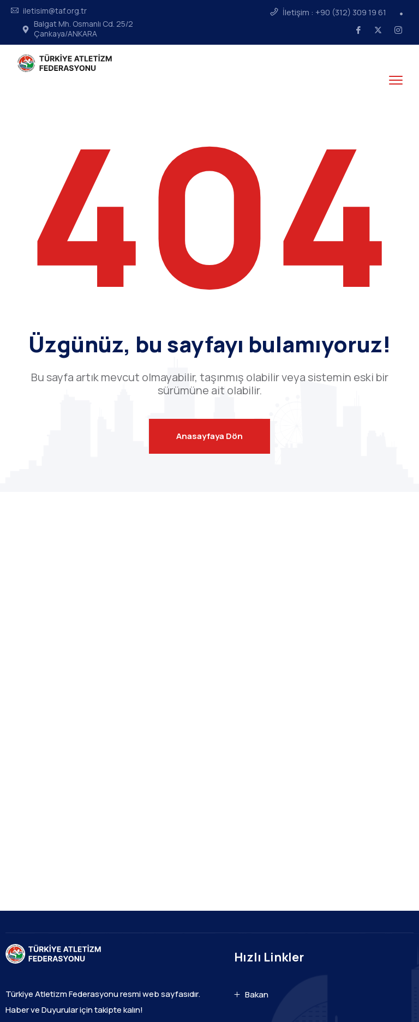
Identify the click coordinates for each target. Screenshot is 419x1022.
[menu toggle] (396, 80)
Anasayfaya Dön (209, 436)
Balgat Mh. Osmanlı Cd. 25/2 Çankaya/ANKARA (83, 29)
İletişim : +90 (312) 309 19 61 (334, 12)
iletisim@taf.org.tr (55, 11)
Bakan (256, 994)
